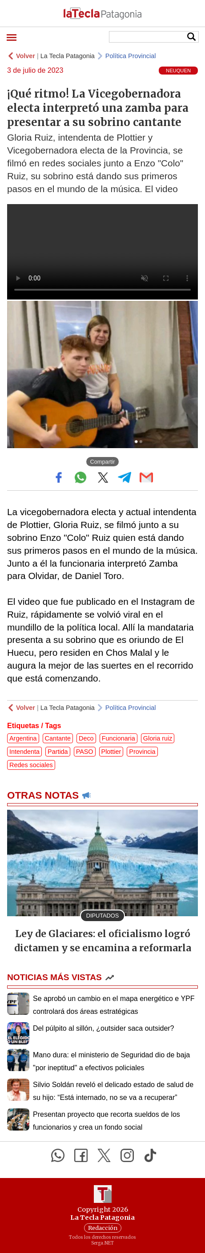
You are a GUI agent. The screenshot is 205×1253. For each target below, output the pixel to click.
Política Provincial (130, 55)
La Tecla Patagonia (67, 55)
